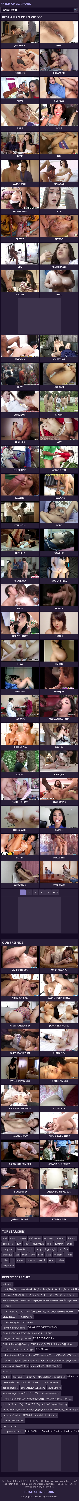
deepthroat (8, 1243)
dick (31, 1249)
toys (33, 1254)
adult (26, 1243)
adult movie (38, 1243)
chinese (22, 1238)
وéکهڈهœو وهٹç (10, 1316)
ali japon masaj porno (13, 1431)
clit (12, 1260)
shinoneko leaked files (13, 1420)
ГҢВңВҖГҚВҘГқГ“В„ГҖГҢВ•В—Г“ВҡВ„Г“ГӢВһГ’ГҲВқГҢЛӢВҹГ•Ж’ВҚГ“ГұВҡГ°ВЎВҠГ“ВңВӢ (30, 1323)
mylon (69, 1243)
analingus (7, 1254)
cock (49, 1243)
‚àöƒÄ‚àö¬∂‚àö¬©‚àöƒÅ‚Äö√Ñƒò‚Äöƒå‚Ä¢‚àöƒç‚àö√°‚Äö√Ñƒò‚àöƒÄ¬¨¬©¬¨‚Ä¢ (37, 1398)
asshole (42, 1260)
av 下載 (6, 1377)
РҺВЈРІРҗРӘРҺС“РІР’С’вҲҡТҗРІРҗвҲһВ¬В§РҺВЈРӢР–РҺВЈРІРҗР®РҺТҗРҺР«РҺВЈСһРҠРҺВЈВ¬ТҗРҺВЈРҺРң (28, 1334)
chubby (60, 1260)
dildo (40, 1254)
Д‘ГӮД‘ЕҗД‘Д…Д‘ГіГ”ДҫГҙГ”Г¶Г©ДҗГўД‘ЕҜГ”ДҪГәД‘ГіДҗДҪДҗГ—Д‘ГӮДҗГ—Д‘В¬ (38, 1312)
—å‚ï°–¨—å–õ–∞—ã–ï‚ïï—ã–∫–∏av (18, 1349)
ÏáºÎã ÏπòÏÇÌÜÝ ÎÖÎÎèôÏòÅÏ (33, 1387)
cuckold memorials (51, 1382)
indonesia (7, 1284)
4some (20, 1260)
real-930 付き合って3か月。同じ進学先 (20, 1382)
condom (58, 1254)
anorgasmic (8, 1249)
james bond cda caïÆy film (15, 1366)
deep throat (8, 1265)
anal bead (48, 1238)
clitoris (69, 1254)
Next (55, 892)
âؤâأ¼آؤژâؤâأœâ (10, 1387)
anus (48, 1254)
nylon (24, 1254)
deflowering (35, 1238)
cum (19, 1243)
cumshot (59, 1243)
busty (38, 1249)
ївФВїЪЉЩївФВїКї (50, 1393)
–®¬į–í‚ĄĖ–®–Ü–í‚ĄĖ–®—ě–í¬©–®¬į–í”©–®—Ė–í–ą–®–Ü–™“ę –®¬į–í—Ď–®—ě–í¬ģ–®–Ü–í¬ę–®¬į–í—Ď (39, 1295)
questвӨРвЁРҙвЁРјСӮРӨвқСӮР (45, 1366)
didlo (5, 1260)
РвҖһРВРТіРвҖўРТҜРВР (14, 1327)
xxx (17, 1254)
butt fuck (64, 1249)
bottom (71, 1238)
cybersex (31, 1260)
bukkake (21, 1249)
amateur (61, 1238)
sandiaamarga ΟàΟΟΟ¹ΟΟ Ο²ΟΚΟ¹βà (20, 1393)
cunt (51, 1260)
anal (5, 1238)
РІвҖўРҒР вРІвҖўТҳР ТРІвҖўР (17, 1338)
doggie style (50, 1249)
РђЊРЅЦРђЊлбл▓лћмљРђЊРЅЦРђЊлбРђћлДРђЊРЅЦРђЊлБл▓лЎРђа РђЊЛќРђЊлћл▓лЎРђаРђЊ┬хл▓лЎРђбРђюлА (37, 1345)
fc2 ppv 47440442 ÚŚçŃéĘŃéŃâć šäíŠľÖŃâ (45, 1377)
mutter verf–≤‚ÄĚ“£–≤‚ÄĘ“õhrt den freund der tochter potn (30, 1415)
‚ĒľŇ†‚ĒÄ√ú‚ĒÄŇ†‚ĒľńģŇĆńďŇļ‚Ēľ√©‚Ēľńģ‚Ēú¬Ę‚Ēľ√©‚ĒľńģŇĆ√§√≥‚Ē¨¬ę (35, 1404)
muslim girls (26, 1316)
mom (12, 1238)
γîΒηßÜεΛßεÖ (54, 1387)
